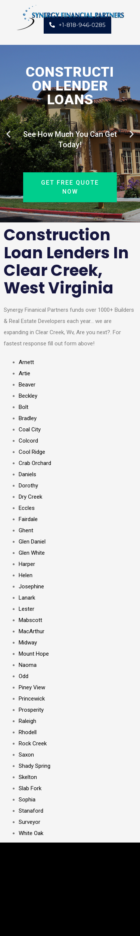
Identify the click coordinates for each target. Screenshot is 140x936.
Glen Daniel (32, 541)
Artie (24, 373)
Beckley (28, 395)
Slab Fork (30, 788)
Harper (27, 564)
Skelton (28, 777)
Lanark (27, 597)
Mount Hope (34, 653)
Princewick (32, 698)
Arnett (26, 362)
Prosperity (31, 709)
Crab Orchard (35, 463)
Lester (26, 609)
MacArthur (31, 631)
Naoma (28, 665)
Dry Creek (30, 496)
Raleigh (27, 721)
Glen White (32, 552)
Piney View (32, 687)
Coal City (30, 429)
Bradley (28, 418)
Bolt (23, 407)
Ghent (26, 530)
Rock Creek (33, 743)
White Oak (31, 833)
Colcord (28, 440)
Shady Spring (34, 766)
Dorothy (28, 485)
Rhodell (28, 732)
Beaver (27, 384)
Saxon (26, 754)
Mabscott (30, 620)
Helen (25, 575)
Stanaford (31, 810)
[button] (8, 133)
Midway (28, 642)
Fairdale (28, 519)
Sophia (27, 799)
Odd (23, 676)
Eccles (27, 508)
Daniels (27, 474)
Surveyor (29, 822)
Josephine (31, 586)
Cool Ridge (32, 452)
